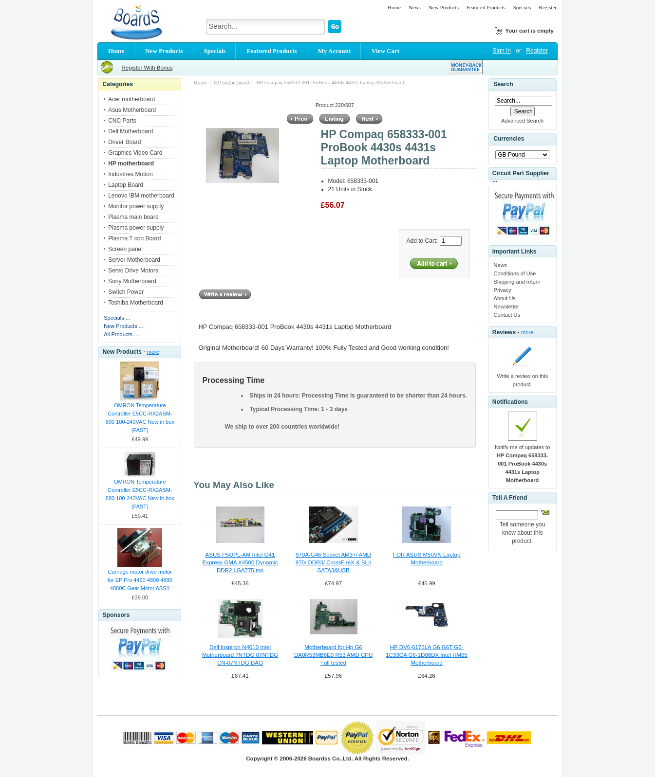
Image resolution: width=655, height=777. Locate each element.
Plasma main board (133, 217)
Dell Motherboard (130, 131)
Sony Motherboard (132, 281)
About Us (505, 298)
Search (503, 84)
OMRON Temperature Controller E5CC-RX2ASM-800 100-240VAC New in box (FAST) (140, 417)
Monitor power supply (136, 206)
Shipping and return (517, 282)
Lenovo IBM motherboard (141, 195)
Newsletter (506, 306)
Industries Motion (130, 174)
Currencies (508, 139)
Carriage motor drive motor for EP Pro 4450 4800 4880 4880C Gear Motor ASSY (140, 580)
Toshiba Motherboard (135, 302)
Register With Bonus (146, 68)
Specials (522, 7)
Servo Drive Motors (133, 270)
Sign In (502, 50)
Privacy (502, 290)
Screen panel (125, 249)
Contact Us (507, 315)
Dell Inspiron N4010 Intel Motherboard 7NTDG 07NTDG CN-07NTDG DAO (240, 655)
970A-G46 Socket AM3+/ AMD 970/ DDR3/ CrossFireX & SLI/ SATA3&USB (334, 562)
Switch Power (126, 292)
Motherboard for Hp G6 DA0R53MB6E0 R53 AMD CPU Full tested (333, 655)
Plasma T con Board (134, 238)
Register (548, 7)
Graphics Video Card (135, 152)
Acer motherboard (131, 99)
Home (394, 7)
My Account (334, 50)
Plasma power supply (136, 227)
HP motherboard (231, 82)
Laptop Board (125, 184)
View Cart (385, 50)
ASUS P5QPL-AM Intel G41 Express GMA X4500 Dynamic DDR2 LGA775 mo (240, 562)
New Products (444, 7)
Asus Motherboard (132, 110)
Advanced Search (522, 121)
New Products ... (123, 326)
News (415, 7)
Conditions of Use (515, 273)
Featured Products (486, 7)
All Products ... (121, 334)
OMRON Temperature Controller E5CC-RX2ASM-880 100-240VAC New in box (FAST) (140, 494)
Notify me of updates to (522, 463)
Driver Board (124, 142)
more (153, 352)
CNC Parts (122, 120)
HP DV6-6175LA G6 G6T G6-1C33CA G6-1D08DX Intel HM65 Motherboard (427, 655)
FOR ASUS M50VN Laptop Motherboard (426, 558)
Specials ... (117, 318)
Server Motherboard (134, 259)
